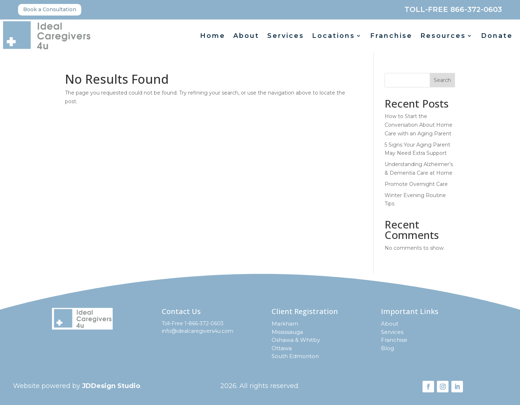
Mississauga (287, 331)
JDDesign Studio (111, 386)
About (246, 36)
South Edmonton (295, 356)
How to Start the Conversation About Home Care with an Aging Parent (418, 125)
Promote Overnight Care (416, 184)
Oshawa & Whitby (296, 339)
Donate (497, 36)
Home (212, 36)
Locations (333, 36)
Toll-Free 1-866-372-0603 (193, 323)
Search (442, 80)
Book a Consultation (49, 9)
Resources (443, 36)
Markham (285, 323)
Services (285, 36)
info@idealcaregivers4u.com (197, 331)
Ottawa (282, 348)
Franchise (391, 36)
